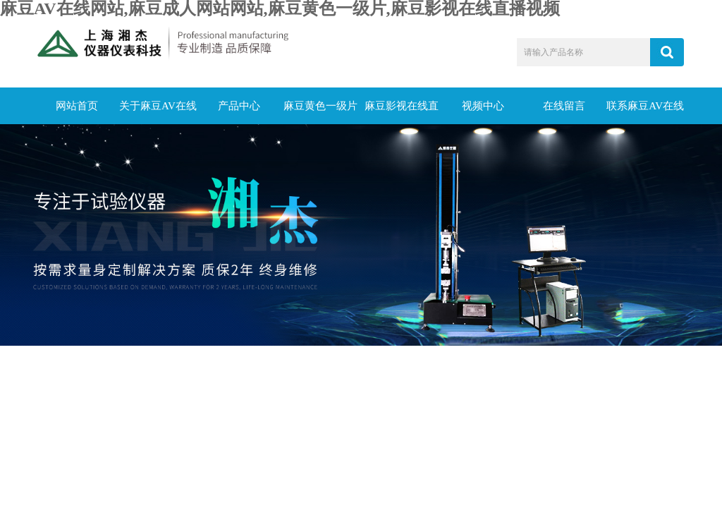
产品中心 (239, 105)
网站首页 (77, 105)
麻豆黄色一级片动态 (320, 112)
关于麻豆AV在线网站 (158, 112)
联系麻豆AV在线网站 (645, 112)
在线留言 (564, 105)
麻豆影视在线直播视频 (402, 112)
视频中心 (483, 105)
